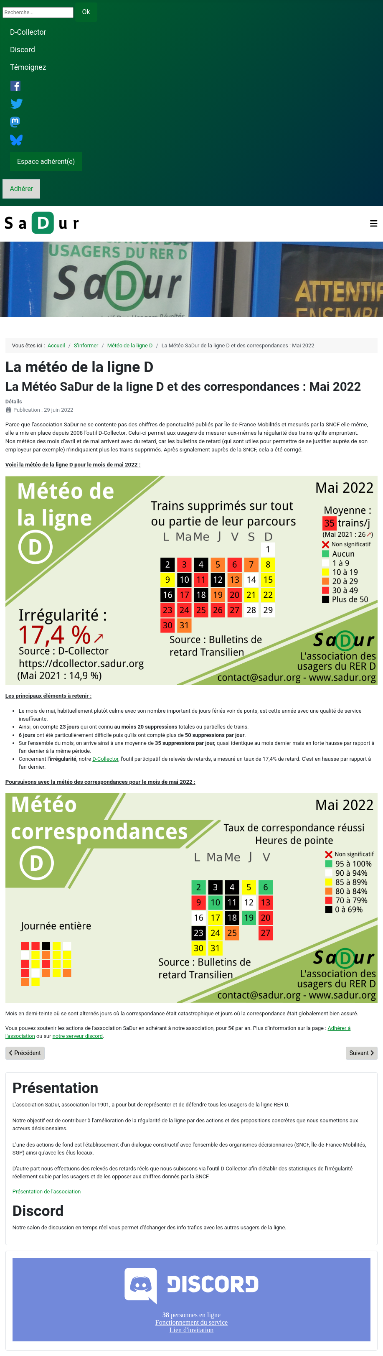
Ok (86, 12)
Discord (22, 50)
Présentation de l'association (47, 1191)
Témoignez (28, 67)
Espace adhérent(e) (46, 162)
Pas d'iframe (191, 1299)
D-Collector (28, 32)
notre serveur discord (78, 1036)
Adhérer (21, 189)
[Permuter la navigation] (374, 223)
